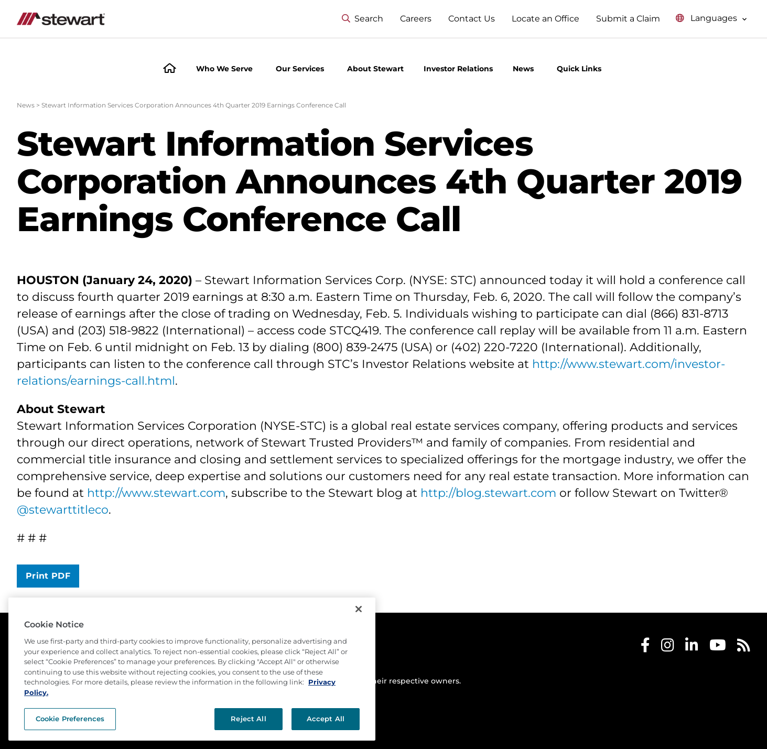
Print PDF (48, 576)
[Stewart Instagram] (667, 648)
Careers (415, 19)
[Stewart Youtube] (717, 648)
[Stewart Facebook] (645, 648)
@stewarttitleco (63, 510)
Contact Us (471, 19)
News (26, 105)
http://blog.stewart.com (488, 493)
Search (362, 19)
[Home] (169, 69)
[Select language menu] (711, 18)
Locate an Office (545, 19)
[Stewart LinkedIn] (691, 648)
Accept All (325, 718)
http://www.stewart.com (156, 493)
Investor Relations (458, 68)
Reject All (248, 718)
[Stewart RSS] (743, 648)
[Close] (358, 609)
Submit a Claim (628, 19)
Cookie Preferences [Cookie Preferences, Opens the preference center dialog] (70, 718)
